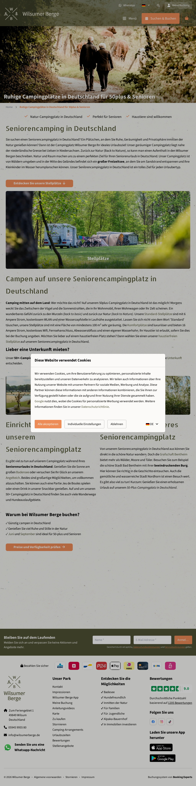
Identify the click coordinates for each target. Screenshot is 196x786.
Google (39, 401)
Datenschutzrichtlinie (95, 407)
